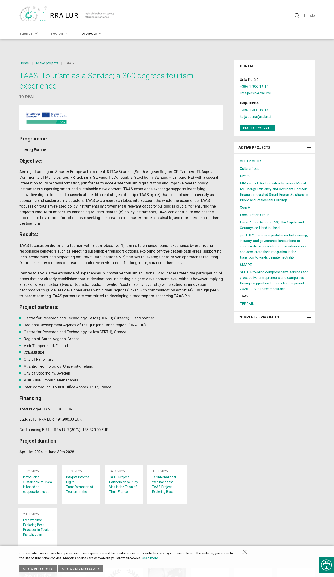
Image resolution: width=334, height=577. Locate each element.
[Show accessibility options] (326, 563)
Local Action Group (255, 220)
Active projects (48, 63)
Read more (150, 559)
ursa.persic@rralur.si (256, 93)
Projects (92, 38)
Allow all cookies (38, 569)
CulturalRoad (250, 168)
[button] (36, 38)
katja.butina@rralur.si (256, 116)
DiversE (246, 176)
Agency (29, 38)
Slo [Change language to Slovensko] (312, 16)
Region (60, 38)
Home (24, 63)
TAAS (244, 307)
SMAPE (246, 275)
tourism (26, 97)
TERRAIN (247, 314)
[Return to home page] (67, 16)
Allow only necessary (81, 569)
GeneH (245, 213)
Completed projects (274, 328)
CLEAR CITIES (251, 161)
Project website (257, 128)
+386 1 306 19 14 (254, 86)
